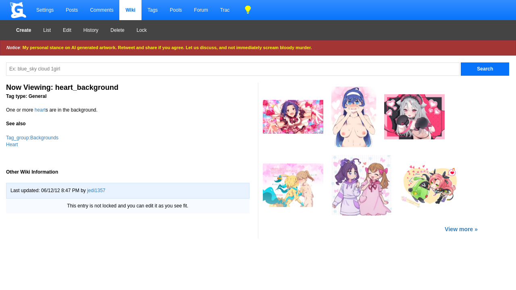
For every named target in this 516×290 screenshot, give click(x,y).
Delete (117, 30)
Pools (176, 10)
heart (40, 110)
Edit (67, 30)
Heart (12, 144)
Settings (45, 10)
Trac (225, 10)
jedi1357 (96, 190)
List (47, 30)
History (90, 30)
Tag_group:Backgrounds (32, 138)
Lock (142, 30)
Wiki (130, 10)
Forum (201, 10)
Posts (72, 10)
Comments (101, 10)
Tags (153, 10)
